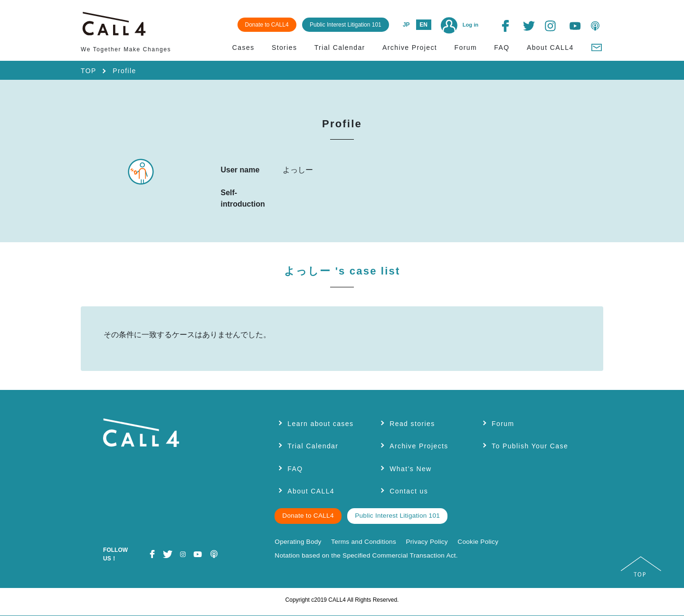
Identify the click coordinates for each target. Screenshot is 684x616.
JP (406, 24)
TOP (88, 71)
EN (423, 24)
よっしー (342, 271)
